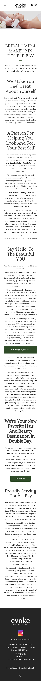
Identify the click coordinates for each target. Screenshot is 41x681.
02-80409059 (20, 654)
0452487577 (20, 657)
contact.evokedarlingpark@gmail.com (20, 659)
